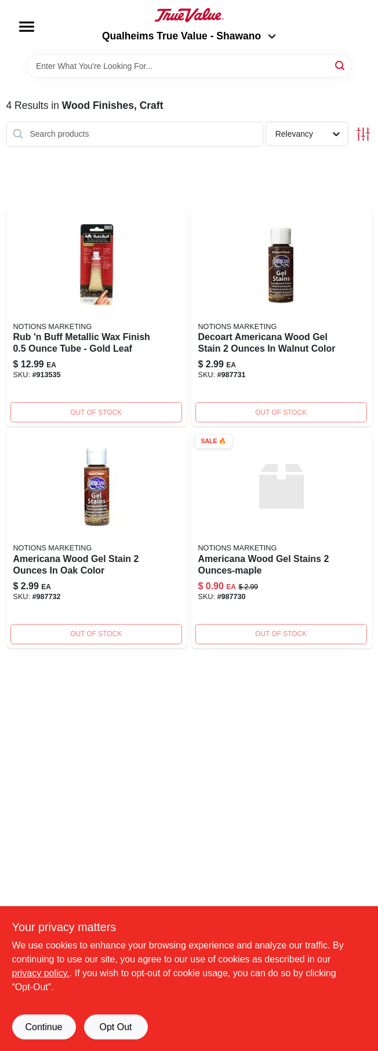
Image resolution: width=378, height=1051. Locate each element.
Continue (43, 1027)
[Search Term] (189, 66)
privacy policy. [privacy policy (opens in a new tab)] (41, 973)
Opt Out (115, 1027)
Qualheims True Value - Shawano (189, 36)
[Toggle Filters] (363, 134)
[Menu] (26, 26)
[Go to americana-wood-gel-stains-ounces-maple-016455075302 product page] (281, 539)
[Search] (340, 65)
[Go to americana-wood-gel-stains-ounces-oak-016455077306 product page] (96, 539)
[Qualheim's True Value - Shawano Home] (189, 15)
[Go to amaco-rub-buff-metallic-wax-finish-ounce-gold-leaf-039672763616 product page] (96, 318)
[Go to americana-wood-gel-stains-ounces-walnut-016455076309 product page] (281, 318)
